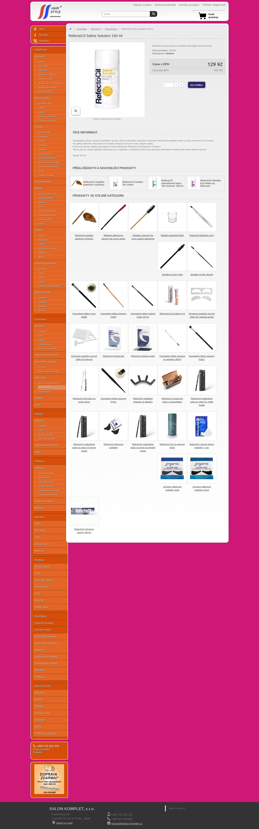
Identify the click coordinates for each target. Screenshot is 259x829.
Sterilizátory (44, 477)
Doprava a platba (142, 5)
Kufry (38, 404)
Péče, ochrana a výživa (50, 286)
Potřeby (39, 127)
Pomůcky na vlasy (47, 158)
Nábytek (39, 420)
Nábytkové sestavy (48, 87)
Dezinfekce (41, 616)
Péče (37, 593)
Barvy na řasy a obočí (49, 383)
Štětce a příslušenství (49, 371)
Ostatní (42, 108)
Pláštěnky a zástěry (48, 215)
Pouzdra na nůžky (47, 121)
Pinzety (42, 367)
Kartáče (42, 149)
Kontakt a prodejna (189, 5)
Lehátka (42, 331)
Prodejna (37, 752)
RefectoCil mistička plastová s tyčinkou (93, 183)
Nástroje (39, 507)
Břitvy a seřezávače (48, 116)
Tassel (42, 273)
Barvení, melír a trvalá (49, 162)
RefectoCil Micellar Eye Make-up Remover (210, 183)
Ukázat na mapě (64, 823)
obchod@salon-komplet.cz (126, 823)
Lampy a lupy (45, 344)
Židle (41, 336)
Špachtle (39, 600)
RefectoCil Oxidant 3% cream (132, 183)
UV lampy (40, 530)
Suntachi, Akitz (46, 103)
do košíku (196, 85)
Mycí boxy (43, 66)
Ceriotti (39, 230)
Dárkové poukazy (44, 623)
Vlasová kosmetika (45, 263)
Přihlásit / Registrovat (214, 5)
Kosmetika (40, 319)
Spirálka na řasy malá (172, 274)
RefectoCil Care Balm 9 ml (172, 313)
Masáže (39, 414)
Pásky (38, 573)
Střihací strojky (46, 92)
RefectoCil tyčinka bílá (113, 356)
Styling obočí (45, 392)
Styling (42, 277)
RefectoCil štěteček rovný (201, 235)
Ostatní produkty (46, 175)
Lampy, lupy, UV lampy (49, 490)
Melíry (41, 310)
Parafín (39, 398)
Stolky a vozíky (46, 79)
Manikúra (40, 517)
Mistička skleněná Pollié (172, 235)
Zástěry (42, 141)
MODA (42, 257)
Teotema (43, 269)
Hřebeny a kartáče (47, 211)
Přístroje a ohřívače (48, 348)
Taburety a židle (46, 482)
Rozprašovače (45, 154)
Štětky (42, 171)
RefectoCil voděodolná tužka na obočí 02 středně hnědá (142, 447)
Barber (38, 188)
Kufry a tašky (45, 132)
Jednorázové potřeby (49, 167)
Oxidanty (43, 302)
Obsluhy (43, 253)
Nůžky (38, 726)
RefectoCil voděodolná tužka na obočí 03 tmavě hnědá (84, 447)
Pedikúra (39, 461)
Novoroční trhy (43, 686)
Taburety (43, 70)
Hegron (42, 282)
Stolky (41, 244)
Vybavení (40, 56)
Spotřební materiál (45, 501)
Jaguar (42, 112)
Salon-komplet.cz (177, 808)
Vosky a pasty (42, 566)
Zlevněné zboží (43, 629)
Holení (42, 224)
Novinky (40, 35)
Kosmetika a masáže (46, 663)
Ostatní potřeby (46, 219)
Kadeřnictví (41, 49)
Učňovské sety (43, 181)
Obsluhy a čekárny (47, 74)
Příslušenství (45, 387)
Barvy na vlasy (43, 292)
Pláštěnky (43, 137)
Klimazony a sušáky (48, 248)
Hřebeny (43, 145)
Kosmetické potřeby (46, 361)
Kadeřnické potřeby (45, 636)
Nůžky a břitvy (42, 98)
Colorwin (43, 306)
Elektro (39, 699)
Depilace (39, 560)
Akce (39, 29)
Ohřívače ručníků (47, 439)
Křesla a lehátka (46, 473)
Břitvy (41, 207)
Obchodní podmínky (165, 5)
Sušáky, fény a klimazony (51, 83)
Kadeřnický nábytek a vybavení (46, 646)
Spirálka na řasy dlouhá (201, 274)
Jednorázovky (42, 713)
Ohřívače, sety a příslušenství (44, 583)
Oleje (38, 452)
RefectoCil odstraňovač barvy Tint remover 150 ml (172, 183)
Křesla (42, 62)
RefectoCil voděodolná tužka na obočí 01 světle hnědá (201, 401)
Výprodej (41, 41)
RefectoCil (40, 377)
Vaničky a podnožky (48, 495)
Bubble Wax (41, 607)
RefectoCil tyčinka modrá (143, 356)
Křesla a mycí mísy (48, 194)
